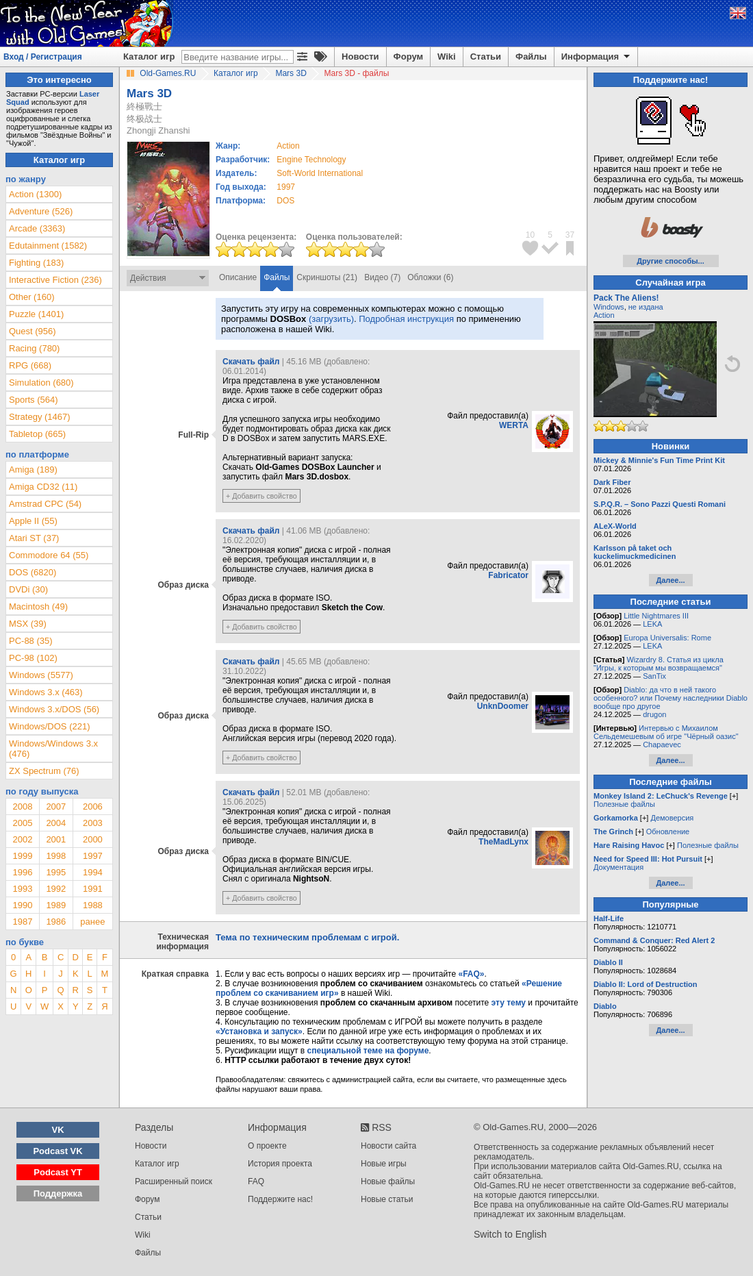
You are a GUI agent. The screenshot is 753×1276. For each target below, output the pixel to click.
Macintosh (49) (38, 606)
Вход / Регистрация (42, 57)
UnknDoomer (502, 706)
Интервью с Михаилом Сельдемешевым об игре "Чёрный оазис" (666, 732)
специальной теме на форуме (368, 1050)
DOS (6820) (32, 572)
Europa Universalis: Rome (667, 638)
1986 (56, 921)
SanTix (654, 676)
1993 (22, 889)
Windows (609, 307)
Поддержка (58, 1193)
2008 (22, 806)
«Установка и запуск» (259, 1031)
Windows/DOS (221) (49, 726)
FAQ (256, 1181)
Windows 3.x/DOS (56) (54, 709)
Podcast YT (58, 1172)
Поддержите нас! (280, 1199)
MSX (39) (28, 623)
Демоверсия (671, 818)
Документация (618, 867)
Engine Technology (311, 159)
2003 (93, 823)
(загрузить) (331, 319)
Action (604, 315)
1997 (286, 187)
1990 (22, 905)
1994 (93, 872)
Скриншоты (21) (326, 277)
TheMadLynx (503, 842)
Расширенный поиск (173, 1181)
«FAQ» (471, 974)
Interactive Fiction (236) (55, 280)
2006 (93, 806)
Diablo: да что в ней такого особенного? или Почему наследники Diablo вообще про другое (671, 698)
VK (58, 1130)
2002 (22, 839)
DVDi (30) (28, 589)
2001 (56, 839)
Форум (408, 56)
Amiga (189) (33, 469)
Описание (238, 277)
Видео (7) (382, 277)
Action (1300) (35, 194)
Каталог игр (149, 56)
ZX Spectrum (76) (44, 771)
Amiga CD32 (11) (43, 486)
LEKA (652, 624)
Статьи (485, 56)
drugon (654, 714)
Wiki (446, 56)
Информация (596, 56)
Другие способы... (670, 261)
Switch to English (510, 1234)
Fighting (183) (36, 263)
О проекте (267, 1146)
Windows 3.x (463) (46, 692)
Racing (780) (34, 348)
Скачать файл (250, 361)
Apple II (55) (33, 521)
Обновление (668, 831)
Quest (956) (32, 331)
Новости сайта (388, 1146)
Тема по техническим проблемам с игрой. (307, 937)
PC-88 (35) (31, 641)
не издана (645, 307)
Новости (360, 56)
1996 (22, 872)
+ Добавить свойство (261, 496)
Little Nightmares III (656, 616)
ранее (92, 921)
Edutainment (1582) (48, 245)
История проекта (280, 1163)
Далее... (670, 580)
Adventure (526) (41, 211)
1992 (56, 889)
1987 (22, 921)
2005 (22, 823)
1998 (56, 856)
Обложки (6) (430, 277)
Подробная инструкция (406, 319)
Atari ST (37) (34, 538)
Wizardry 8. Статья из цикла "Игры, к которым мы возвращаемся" (659, 663)
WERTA (513, 425)
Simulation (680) (41, 382)
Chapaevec (662, 744)
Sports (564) (33, 400)
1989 (56, 905)
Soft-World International (320, 173)
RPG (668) (30, 365)
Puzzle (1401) (36, 314)
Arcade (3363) (37, 228)
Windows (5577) (41, 675)
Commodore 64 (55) (48, 555)
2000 (93, 839)
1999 (22, 856)
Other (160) (31, 297)
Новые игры (384, 1163)
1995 (56, 872)
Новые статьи (387, 1199)
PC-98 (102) (33, 658)
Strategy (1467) (40, 417)
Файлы (531, 56)
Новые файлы (388, 1181)
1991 (93, 889)
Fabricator (508, 575)
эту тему (509, 1003)
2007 (56, 806)
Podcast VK (57, 1151)
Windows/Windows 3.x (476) (53, 748)
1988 (93, 905)
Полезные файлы (624, 804)
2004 (56, 823)
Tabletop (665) (37, 434)
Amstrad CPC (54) (45, 504)
